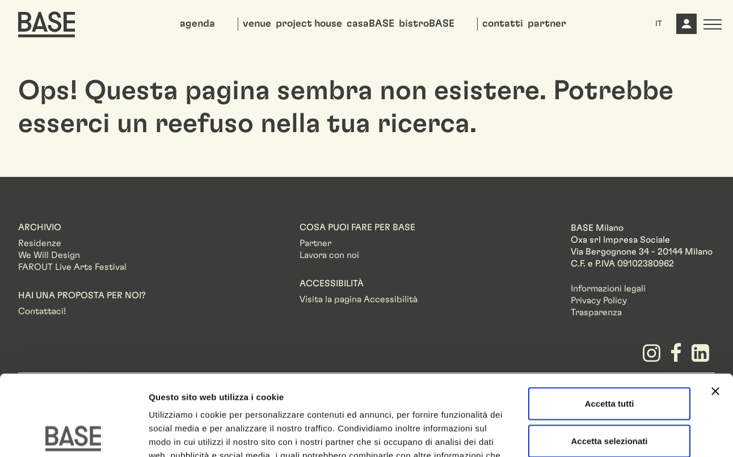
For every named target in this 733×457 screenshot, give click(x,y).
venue (257, 24)
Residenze (39, 243)
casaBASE (370, 24)
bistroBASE (426, 24)
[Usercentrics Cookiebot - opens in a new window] (73, 434)
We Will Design (49, 255)
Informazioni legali (608, 288)
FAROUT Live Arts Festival (72, 267)
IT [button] (658, 24)
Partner (315, 243)
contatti (502, 24)
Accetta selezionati (609, 360)
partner (547, 24)
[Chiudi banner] (715, 311)
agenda (197, 24)
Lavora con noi (329, 255)
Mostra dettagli (596, 434)
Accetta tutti (609, 323)
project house (309, 24)
